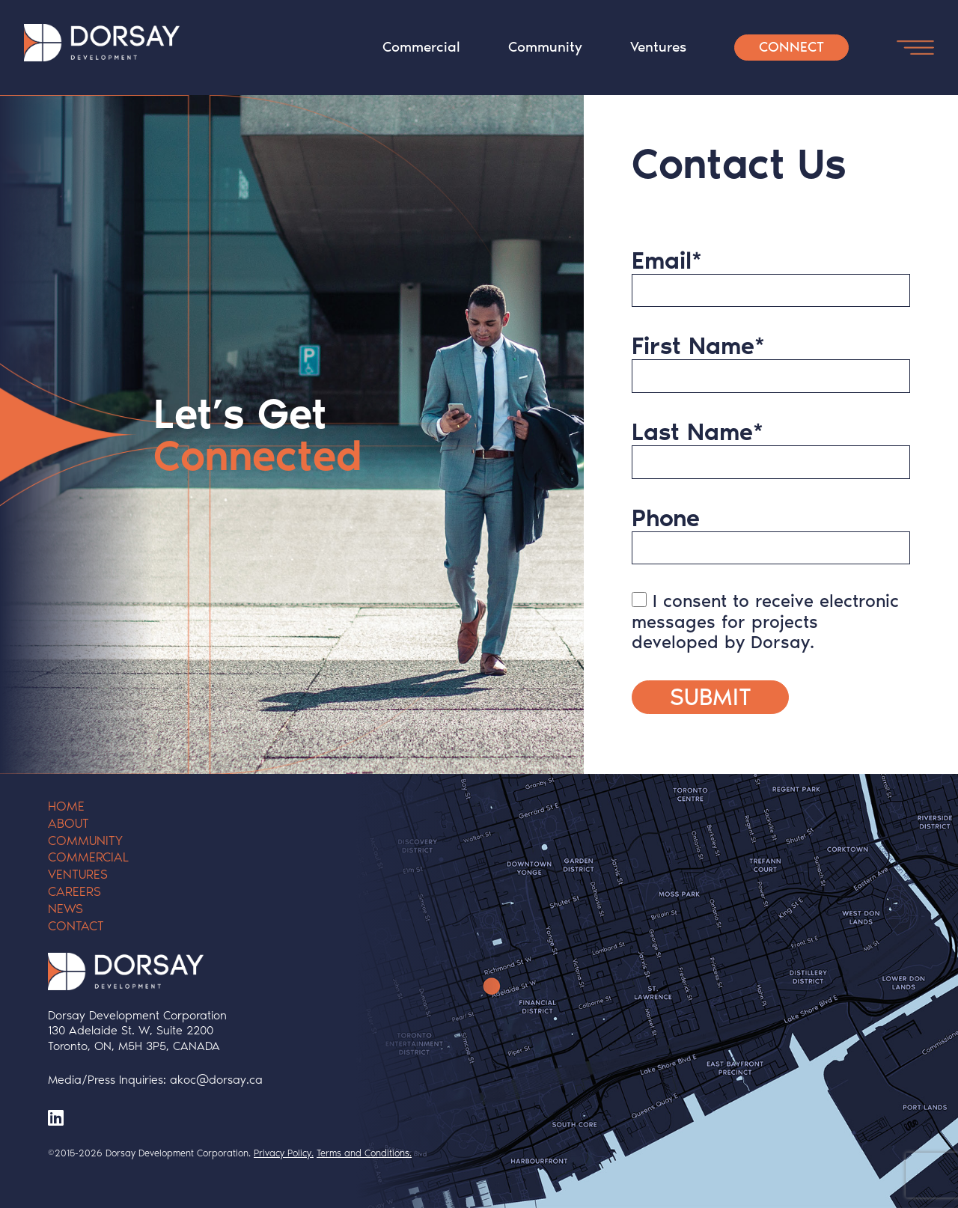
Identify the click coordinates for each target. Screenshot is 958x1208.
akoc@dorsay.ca (216, 1080)
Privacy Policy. (284, 1153)
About (68, 823)
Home (66, 806)
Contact (76, 926)
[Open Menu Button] (915, 48)
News (65, 908)
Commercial (421, 46)
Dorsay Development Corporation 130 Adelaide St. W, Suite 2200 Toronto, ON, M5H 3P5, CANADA (137, 1031)
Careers (74, 891)
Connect (791, 46)
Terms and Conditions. (364, 1153)
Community (545, 46)
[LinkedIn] (56, 1118)
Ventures (658, 46)
